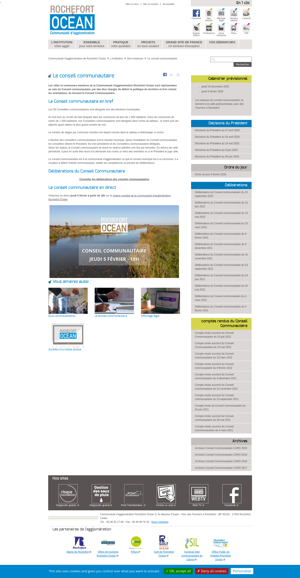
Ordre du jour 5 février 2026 (210, 174)
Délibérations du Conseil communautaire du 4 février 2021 (220, 308)
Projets (148, 44)
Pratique (121, 44)
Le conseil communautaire (162, 58)
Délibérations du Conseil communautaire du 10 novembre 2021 (221, 256)
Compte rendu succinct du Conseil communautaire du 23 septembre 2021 (217, 397)
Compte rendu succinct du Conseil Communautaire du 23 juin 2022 (214, 334)
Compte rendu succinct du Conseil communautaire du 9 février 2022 (214, 366)
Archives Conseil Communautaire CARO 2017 (221, 467)
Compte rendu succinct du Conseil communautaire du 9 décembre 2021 (216, 376)
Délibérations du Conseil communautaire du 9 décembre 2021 (220, 246)
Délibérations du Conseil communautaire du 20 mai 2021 (221, 287)
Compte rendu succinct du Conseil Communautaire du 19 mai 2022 (214, 345)
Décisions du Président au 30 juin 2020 (217, 156)
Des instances (135, 58)
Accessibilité (168, 4)
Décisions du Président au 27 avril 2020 (217, 130)
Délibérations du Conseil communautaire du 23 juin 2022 (221, 204)
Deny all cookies (211, 571)
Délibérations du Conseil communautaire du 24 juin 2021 (221, 277)
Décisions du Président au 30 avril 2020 (217, 136)
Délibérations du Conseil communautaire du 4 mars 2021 (220, 298)
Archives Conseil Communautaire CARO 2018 (221, 461)
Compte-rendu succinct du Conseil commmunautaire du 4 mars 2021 (214, 428)
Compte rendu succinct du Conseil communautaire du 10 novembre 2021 (216, 386)
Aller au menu (132, 4)
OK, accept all (178, 571)
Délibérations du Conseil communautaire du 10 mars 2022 (221, 225)
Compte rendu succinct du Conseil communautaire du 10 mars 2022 (214, 355)
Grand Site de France (184, 44)
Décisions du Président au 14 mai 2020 (217, 143)
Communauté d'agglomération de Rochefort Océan (77, 58)
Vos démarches (222, 42)
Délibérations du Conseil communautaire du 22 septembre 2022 (221, 194)
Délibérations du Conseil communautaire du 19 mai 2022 (221, 215)
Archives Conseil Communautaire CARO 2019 (221, 454)
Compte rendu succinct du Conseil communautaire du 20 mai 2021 (214, 418)
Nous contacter (160, 521)
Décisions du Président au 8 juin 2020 (216, 150)
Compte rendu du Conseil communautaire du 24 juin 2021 (220, 407)
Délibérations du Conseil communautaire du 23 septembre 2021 (221, 267)
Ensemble (91, 44)
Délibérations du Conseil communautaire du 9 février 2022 (220, 235)
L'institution (61, 44)
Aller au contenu (150, 4)
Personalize (242, 571)
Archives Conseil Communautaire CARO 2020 (221, 448)
